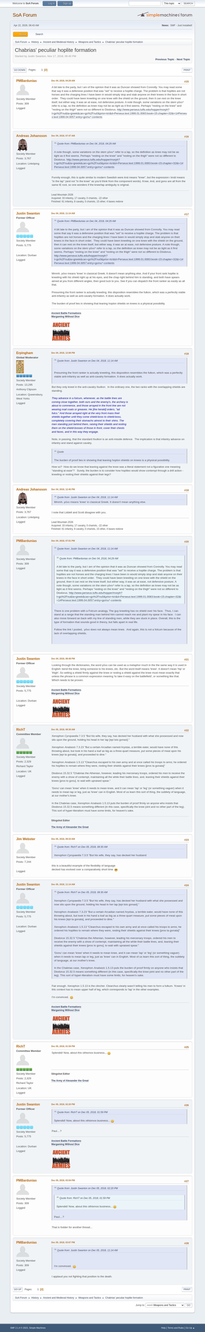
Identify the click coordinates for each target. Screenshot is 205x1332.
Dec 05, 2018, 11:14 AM (63, 884)
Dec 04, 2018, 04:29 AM (63, 80)
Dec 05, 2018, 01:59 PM (63, 1046)
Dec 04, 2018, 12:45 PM (63, 489)
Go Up (17, 1289)
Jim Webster (25, 839)
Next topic (183, 59)
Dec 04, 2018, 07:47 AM (63, 135)
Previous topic (164, 59)
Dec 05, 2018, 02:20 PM (63, 1104)
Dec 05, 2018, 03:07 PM (63, 1242)
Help (163, 1328)
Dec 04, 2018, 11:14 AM (63, 213)
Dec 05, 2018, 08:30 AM (63, 729)
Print (187, 70)
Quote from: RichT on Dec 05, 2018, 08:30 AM (82, 847)
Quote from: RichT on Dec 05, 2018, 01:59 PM (82, 1112)
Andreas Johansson (31, 135)
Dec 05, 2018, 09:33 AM (63, 839)
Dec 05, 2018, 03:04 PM (63, 1180)
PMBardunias (26, 80)
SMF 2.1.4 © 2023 (19, 1328)
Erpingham (24, 353)
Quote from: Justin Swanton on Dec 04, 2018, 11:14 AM (87, 360)
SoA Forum (25, 15)
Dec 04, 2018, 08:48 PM (63, 658)
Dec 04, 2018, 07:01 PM (63, 541)
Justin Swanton (28, 213)
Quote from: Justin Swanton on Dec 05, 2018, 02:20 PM (87, 1188)
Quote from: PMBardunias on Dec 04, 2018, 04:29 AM (86, 143)
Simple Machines (37, 1328)
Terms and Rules (176, 1328)
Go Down (19, 70)
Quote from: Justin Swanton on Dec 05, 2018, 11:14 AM (87, 1250)
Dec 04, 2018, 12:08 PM (63, 353)
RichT (20, 729)
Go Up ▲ (190, 1328)
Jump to (140, 1305)
